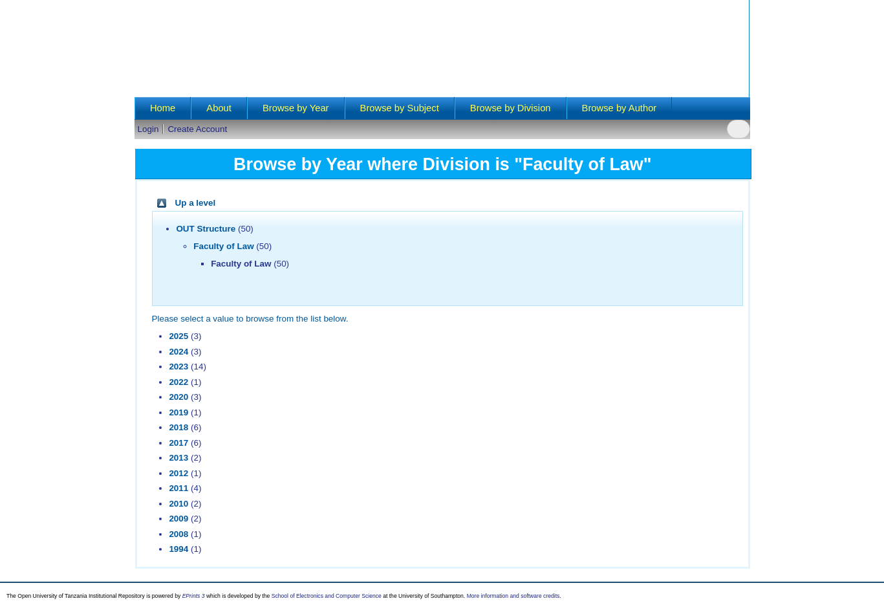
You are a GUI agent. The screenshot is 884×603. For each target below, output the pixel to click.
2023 (178, 366)
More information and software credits (513, 596)
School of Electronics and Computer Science (327, 596)
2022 (178, 382)
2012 (178, 473)
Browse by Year (296, 108)
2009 (178, 518)
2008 (178, 534)
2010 (178, 504)
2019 (178, 412)
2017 (178, 443)
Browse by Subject (399, 108)
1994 (178, 549)
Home (162, 108)
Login (148, 129)
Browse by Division (510, 108)
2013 (178, 458)
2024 (178, 351)
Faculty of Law (223, 246)
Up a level (195, 203)
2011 (178, 488)
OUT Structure (205, 229)
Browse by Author (619, 108)
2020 (178, 397)
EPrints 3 (193, 596)
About (219, 108)
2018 (178, 427)
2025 (178, 336)
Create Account (197, 129)
